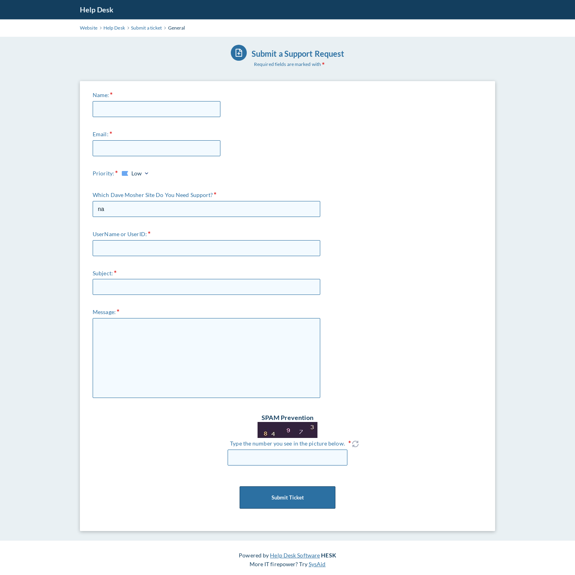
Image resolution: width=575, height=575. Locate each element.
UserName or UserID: (120, 234)
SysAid (317, 564)
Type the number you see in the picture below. (287, 443)
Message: (104, 311)
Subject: (103, 273)
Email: (101, 134)
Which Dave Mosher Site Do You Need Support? (153, 194)
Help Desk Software (295, 555)
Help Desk (96, 9)
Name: (101, 95)
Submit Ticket (287, 497)
